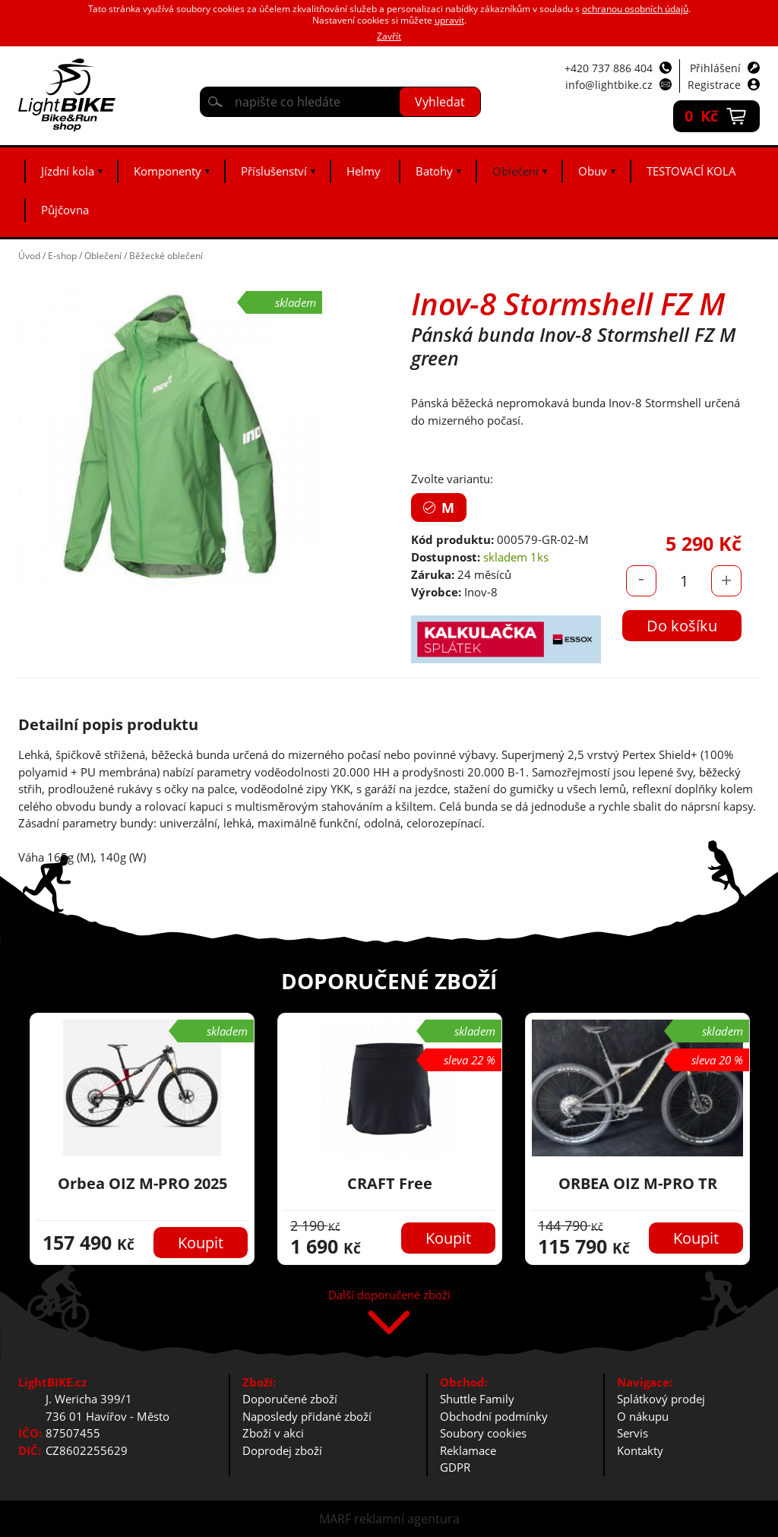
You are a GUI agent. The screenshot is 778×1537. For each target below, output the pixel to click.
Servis (632, 1433)
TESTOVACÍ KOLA (691, 171)
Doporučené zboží (289, 1398)
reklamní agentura (407, 1518)
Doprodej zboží (282, 1450)
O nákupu (643, 1416)
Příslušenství (274, 171)
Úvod (29, 255)
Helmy (363, 171)
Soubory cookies (483, 1433)
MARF (335, 1518)
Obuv (592, 171)
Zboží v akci (273, 1433)
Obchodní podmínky (494, 1416)
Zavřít (389, 36)
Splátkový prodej (661, 1398)
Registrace (714, 84)
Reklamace (468, 1450)
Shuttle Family (477, 1398)
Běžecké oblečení (166, 255)
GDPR (455, 1467)
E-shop (62, 255)
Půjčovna (65, 209)
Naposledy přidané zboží (307, 1416)
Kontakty (640, 1450)
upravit (449, 20)
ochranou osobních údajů (635, 8)
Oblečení (515, 171)
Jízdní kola (67, 171)
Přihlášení (715, 68)
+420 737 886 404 (609, 68)
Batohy (434, 171)
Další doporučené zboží (389, 1295)
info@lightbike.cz (609, 84)
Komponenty (167, 171)
